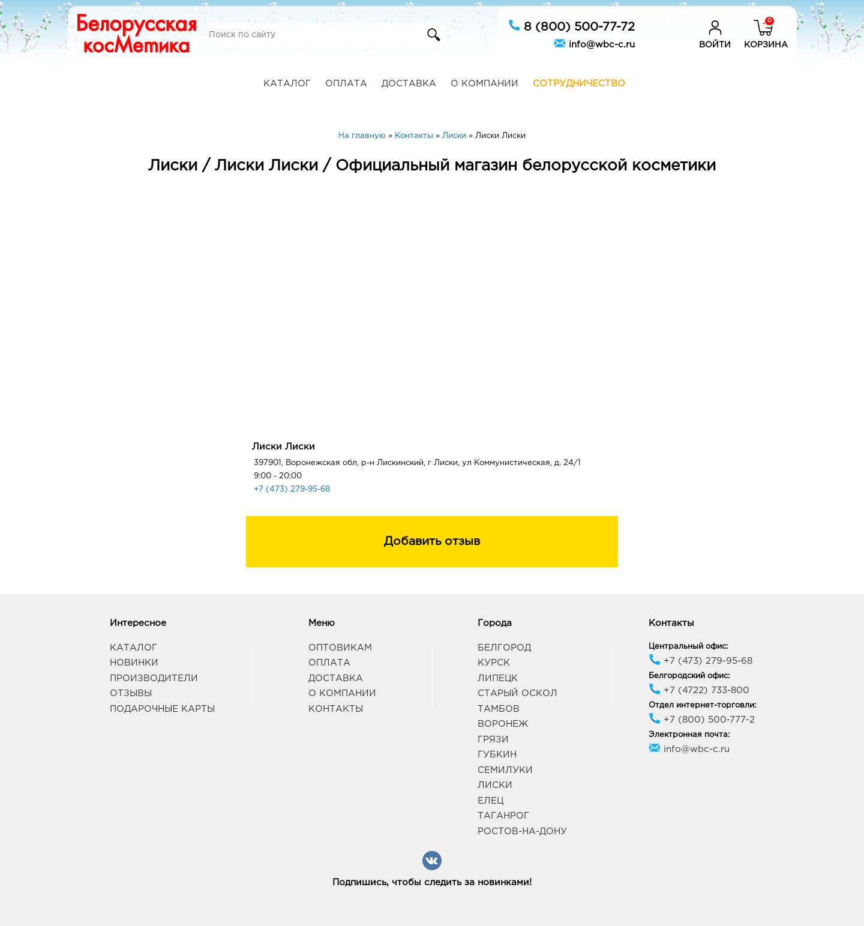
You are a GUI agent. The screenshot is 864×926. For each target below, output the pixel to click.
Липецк (498, 678)
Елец (490, 801)
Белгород (504, 648)
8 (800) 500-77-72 (571, 25)
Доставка (409, 84)
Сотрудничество (579, 84)
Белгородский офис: (689, 676)
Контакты (335, 709)
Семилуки (505, 770)
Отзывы (131, 693)
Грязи (493, 740)
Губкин (497, 755)
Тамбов (499, 709)
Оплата (346, 84)
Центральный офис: (688, 646)
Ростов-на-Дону (522, 831)
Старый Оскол (517, 693)
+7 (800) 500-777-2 (702, 720)
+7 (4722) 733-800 (699, 690)
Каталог (287, 84)
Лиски (495, 785)
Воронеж (503, 724)
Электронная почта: (689, 735)
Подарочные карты (162, 709)
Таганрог (503, 816)
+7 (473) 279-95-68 (292, 489)
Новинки (134, 663)
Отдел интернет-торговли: (702, 705)
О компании (484, 84)
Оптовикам (340, 648)
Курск (494, 663)
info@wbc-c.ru (594, 43)
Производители (154, 678)
